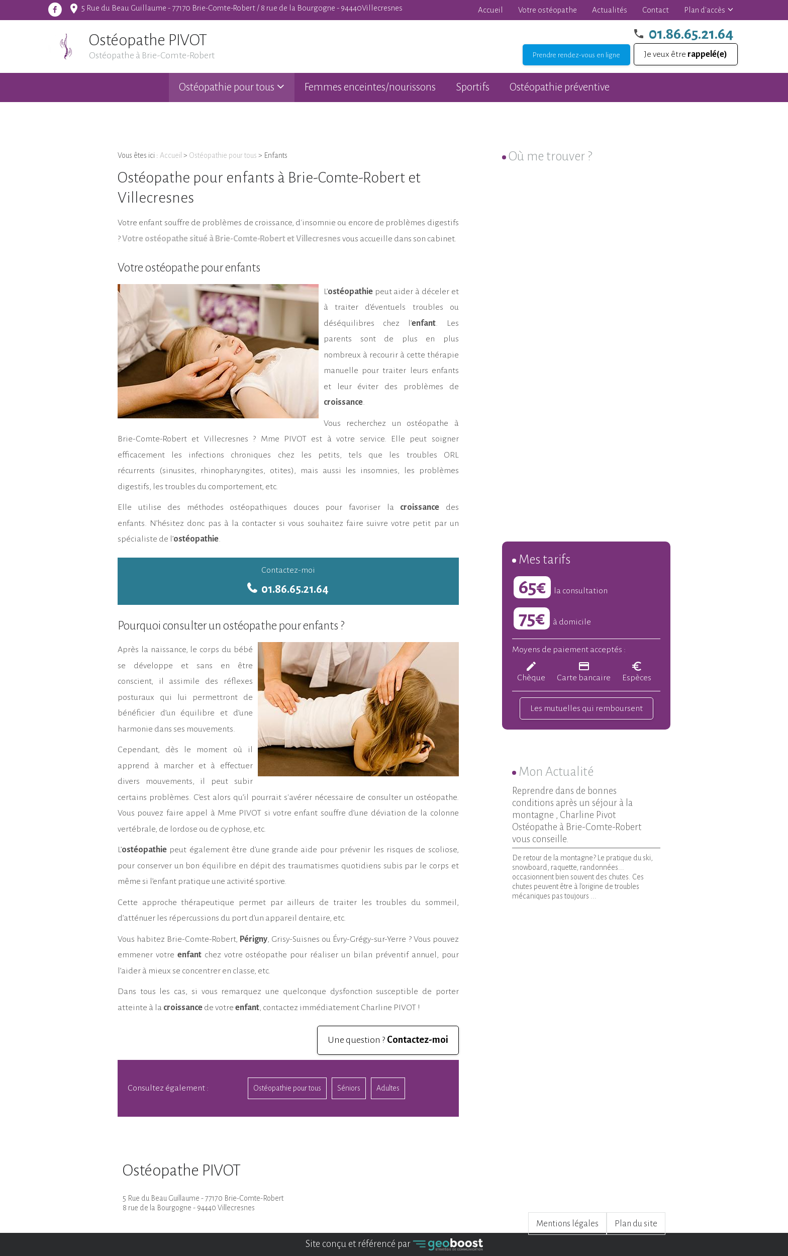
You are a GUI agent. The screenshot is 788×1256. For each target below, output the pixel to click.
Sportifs (472, 87)
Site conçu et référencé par (394, 1244)
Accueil (490, 10)
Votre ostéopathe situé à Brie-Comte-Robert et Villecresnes (231, 238)
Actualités (609, 10)
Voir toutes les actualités (616, 917)
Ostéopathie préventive (560, 87)
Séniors (348, 1088)
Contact (655, 10)
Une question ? (388, 1040)
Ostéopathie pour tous (226, 87)
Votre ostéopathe (547, 10)
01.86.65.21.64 (691, 34)
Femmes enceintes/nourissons (370, 87)
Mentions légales (567, 1223)
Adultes (388, 1088)
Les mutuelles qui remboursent (586, 708)
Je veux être (685, 54)
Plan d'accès (704, 10)
